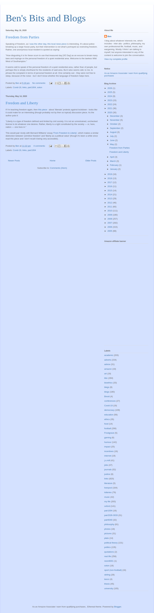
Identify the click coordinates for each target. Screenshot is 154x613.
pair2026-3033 (111, 515)
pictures (108, 533)
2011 (110, 206)
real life (107, 556)
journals (108, 469)
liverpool (108, 488)
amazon (108, 369)
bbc (106, 378)
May (112, 144)
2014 (110, 194)
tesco (106, 579)
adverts (107, 360)
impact (107, 446)
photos (107, 529)
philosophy (109, 524)
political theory (111, 543)
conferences (110, 401)
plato (106, 538)
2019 (110, 174)
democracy (109, 410)
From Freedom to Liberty (65, 133)
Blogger (117, 606)
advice (107, 364)
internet (107, 456)
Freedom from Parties (22, 37)
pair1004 (32, 87)
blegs (106, 387)
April (112, 157)
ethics (107, 419)
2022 (110, 104)
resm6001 (109, 561)
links (24, 87)
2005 (110, 231)
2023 (110, 100)
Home (53, 160)
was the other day (38, 44)
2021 (110, 108)
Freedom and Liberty (22, 103)
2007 (110, 223)
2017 (110, 182)
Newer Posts (14, 160)
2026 (110, 88)
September (115, 128)
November (115, 120)
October (114, 124)
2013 (110, 198)
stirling (107, 575)
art (105, 373)
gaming (107, 437)
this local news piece (57, 44)
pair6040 (108, 520)
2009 (110, 215)
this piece (42, 109)
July (112, 136)
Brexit (107, 396)
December (115, 116)
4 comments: (40, 146)
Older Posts (90, 160)
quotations (109, 552)
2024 (110, 96)
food (106, 424)
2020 (110, 112)
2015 (110, 190)
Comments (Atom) (58, 168)
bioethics (108, 382)
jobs (106, 465)
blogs (106, 392)
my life (107, 501)
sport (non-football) (113, 570)
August (113, 132)
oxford (107, 506)
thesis (107, 584)
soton (39, 87)
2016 (110, 186)
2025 (110, 92)
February (114, 165)
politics (107, 547)
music (107, 497)
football (107, 428)
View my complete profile (115, 59)
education (108, 414)
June (112, 140)
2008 (110, 219)
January (114, 169)
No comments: (39, 83)
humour (107, 442)
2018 (110, 178)
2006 (110, 227)
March (113, 161)
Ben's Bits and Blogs (46, 18)
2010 (110, 210)
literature (108, 483)
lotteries (108, 492)
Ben (109, 36)
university (108, 588)
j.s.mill (107, 460)
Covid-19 (17, 87)
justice (107, 474)
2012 (110, 202)
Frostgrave (109, 433)
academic (108, 355)
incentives (109, 451)
